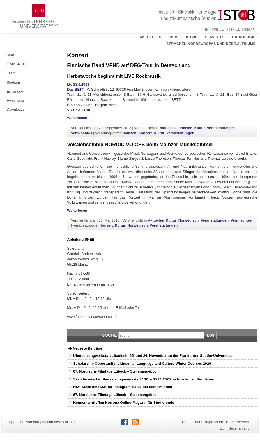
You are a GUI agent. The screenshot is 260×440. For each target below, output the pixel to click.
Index (230, 29)
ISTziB (192, 37)
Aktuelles (150, 37)
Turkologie (243, 37)
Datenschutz (192, 422)
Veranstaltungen (221, 128)
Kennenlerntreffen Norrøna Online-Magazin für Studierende (123, 402)
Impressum (214, 422)
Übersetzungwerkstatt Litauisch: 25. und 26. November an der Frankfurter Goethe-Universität (152, 356)
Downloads (15, 109)
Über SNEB (16, 64)
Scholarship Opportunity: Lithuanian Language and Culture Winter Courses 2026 (142, 363)
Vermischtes (81, 133)
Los (210, 335)
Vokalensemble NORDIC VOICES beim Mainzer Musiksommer (140, 144)
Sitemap (248, 29)
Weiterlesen (77, 118)
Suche (109, 335)
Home (214, 29)
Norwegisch (188, 220)
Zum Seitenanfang (235, 428)
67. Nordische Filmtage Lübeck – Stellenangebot (114, 371)
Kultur (199, 128)
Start (10, 55)
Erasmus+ (15, 91)
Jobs (174, 37)
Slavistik (214, 37)
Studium (13, 82)
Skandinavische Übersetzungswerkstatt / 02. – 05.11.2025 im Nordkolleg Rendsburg (144, 379)
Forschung (15, 100)
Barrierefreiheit (238, 422)
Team (11, 73)
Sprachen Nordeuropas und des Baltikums (211, 44)
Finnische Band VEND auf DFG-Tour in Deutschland (128, 65)
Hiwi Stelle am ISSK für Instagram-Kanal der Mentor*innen (122, 387)
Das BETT (75, 89)
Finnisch (185, 128)
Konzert (145, 133)
